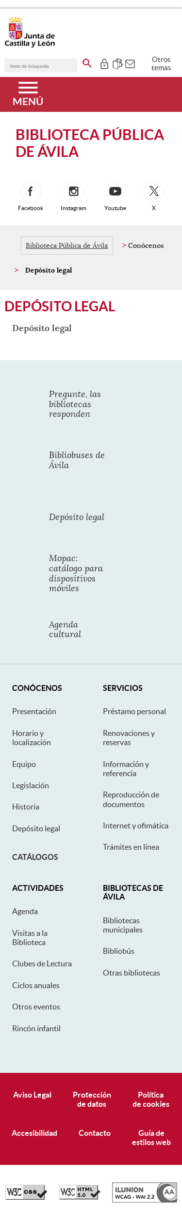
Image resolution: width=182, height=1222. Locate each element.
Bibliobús (118, 951)
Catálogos (35, 857)
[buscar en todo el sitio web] (87, 61)
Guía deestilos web (151, 1137)
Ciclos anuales (36, 985)
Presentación (34, 711)
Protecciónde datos (92, 1099)
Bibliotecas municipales (123, 925)
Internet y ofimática (135, 825)
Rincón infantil (36, 1028)
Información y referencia (126, 769)
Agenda (25, 911)
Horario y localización (31, 738)
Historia (25, 806)
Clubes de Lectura (42, 963)
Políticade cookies (150, 1099)
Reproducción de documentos (131, 799)
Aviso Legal (32, 1094)
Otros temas (161, 63)
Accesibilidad (34, 1133)
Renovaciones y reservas (129, 738)
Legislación (30, 785)
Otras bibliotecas (131, 972)
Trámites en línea (131, 846)
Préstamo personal (134, 711)
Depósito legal (36, 828)
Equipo (24, 764)
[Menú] (28, 94)
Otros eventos (36, 1006)
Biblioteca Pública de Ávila (67, 245)
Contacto (95, 1133)
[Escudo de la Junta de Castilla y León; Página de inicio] (29, 45)
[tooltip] (104, 63)
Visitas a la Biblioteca (30, 938)
